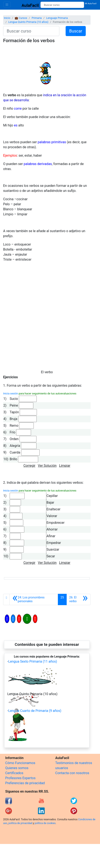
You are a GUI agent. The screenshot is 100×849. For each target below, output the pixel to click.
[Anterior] (33, 599)
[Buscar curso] (62, 5)
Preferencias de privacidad (25, 783)
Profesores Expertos (20, 778)
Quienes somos (17, 768)
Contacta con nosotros (72, 773)
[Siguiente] (78, 599)
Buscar (75, 31)
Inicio (7, 18)
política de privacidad (20, 823)
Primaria (37, 18)
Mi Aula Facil (90, 3)
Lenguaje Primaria (57, 18)
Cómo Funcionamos (20, 763)
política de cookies (45, 823)
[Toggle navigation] (6, 4)
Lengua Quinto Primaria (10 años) (28, 21)
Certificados (14, 773)
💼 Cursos (21, 18)
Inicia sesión (10, 393)
